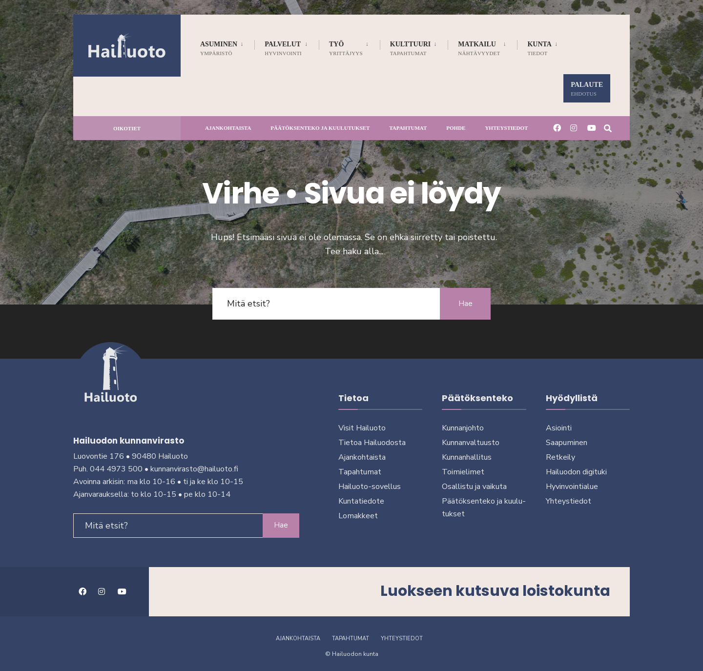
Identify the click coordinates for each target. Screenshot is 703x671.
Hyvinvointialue (572, 486)
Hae (464, 303)
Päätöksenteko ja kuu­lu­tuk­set (320, 128)
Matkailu (479, 48)
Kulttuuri (410, 48)
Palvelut (283, 48)
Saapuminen (566, 442)
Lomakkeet (358, 515)
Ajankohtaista (228, 128)
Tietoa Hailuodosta (372, 442)
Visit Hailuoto (362, 428)
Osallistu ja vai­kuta (474, 486)
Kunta (539, 48)
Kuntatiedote (361, 501)
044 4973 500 (116, 466)
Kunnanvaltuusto (470, 442)
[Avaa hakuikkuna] (606, 127)
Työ (346, 48)
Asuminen (218, 48)
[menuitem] (227, 46)
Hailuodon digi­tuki (576, 472)
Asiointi (559, 428)
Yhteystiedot (506, 128)
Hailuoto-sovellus (369, 486)
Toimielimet (463, 472)
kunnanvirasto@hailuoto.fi (194, 466)
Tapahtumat (408, 128)
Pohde (455, 128)
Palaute (587, 89)
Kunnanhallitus (467, 457)
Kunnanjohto (463, 428)
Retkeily (560, 457)
